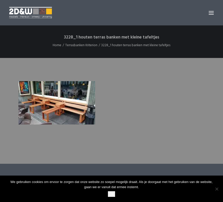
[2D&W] (30, 12)
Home (57, 45)
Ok (111, 194)
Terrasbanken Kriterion (81, 45)
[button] (211, 12)
